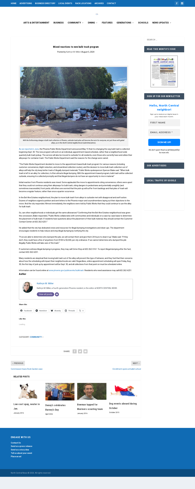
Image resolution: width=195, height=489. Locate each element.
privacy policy (174, 162)
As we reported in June (29, 161)
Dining (91, 35)
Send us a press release (21, 458)
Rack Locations (83, 3)
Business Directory (45, 3)
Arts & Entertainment (36, 35)
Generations (124, 35)
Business (58, 35)
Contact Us (16, 455)
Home (13, 3)
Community (74, 35)
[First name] (164, 135)
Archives (99, 3)
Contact (111, 3)
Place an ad (16, 469)
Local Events (65, 3)
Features (107, 35)
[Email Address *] (164, 144)
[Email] (57, 307)
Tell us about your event (21, 465)
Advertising (26, 3)
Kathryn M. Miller (73, 64)
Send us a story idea (20, 462)
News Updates (160, 35)
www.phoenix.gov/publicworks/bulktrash (66, 282)
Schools (143, 35)
